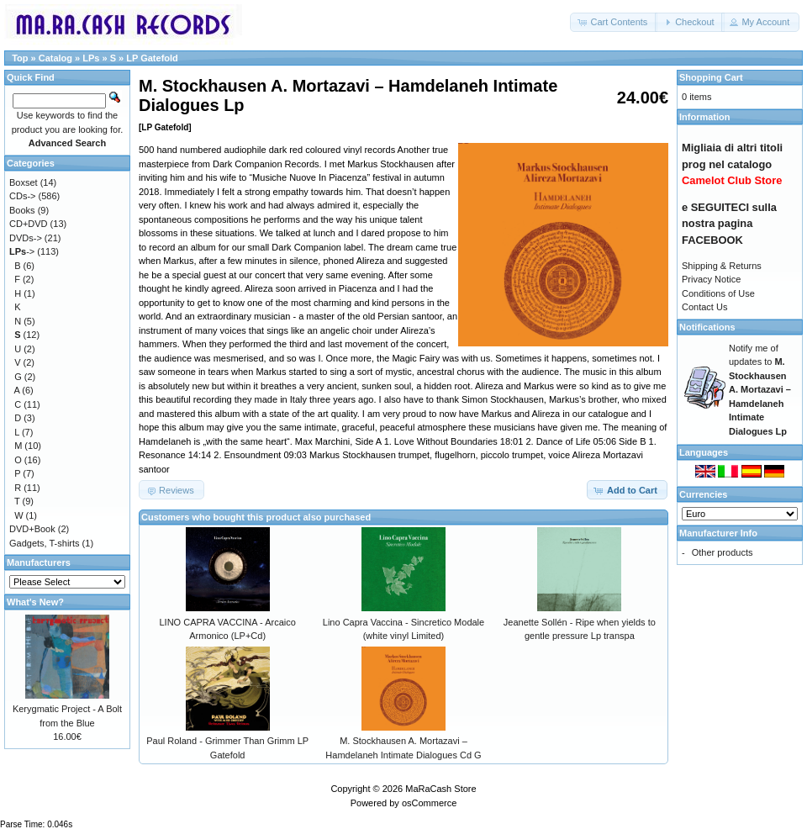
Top (20, 58)
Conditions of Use (718, 293)
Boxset (23, 182)
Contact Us (704, 307)
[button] (613, 22)
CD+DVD (28, 224)
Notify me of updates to (760, 389)
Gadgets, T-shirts (44, 543)
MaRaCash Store (440, 789)
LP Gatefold (152, 58)
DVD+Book (32, 529)
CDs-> (22, 196)
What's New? (35, 602)
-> (21, 251)
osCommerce (429, 803)
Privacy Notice (711, 279)
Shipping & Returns (722, 266)
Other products (722, 552)
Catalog (55, 58)
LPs (90, 58)
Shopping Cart (711, 77)
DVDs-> (25, 238)
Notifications (707, 327)
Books (22, 210)
